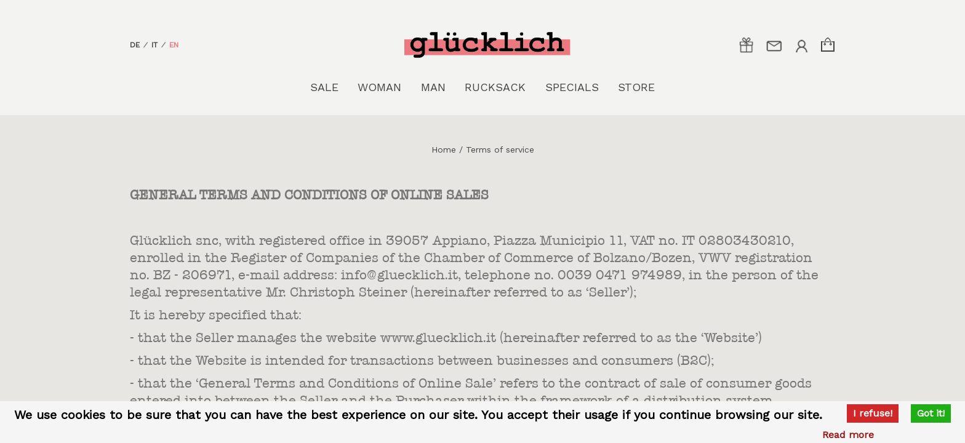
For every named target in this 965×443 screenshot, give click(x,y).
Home (443, 149)
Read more (848, 435)
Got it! (931, 413)
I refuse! (872, 413)
